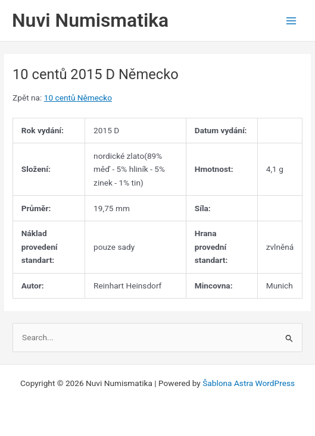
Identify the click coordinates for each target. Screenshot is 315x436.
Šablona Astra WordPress (248, 383)
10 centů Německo (78, 97)
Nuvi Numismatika (90, 20)
